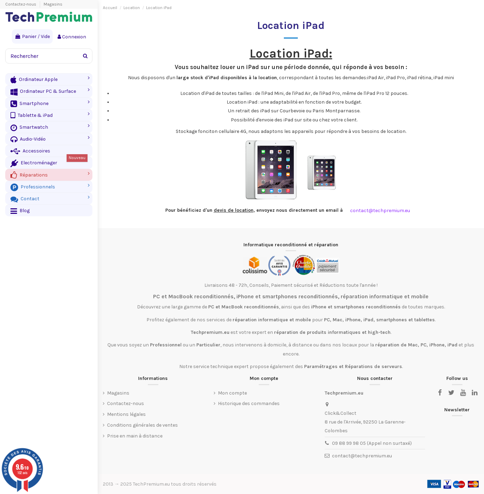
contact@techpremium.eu (362, 456)
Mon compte (232, 393)
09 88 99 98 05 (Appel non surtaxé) (372, 443)
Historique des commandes (249, 403)
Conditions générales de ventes (142, 425)
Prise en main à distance (134, 436)
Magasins (53, 4)
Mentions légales (126, 414)
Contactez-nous (21, 4)
